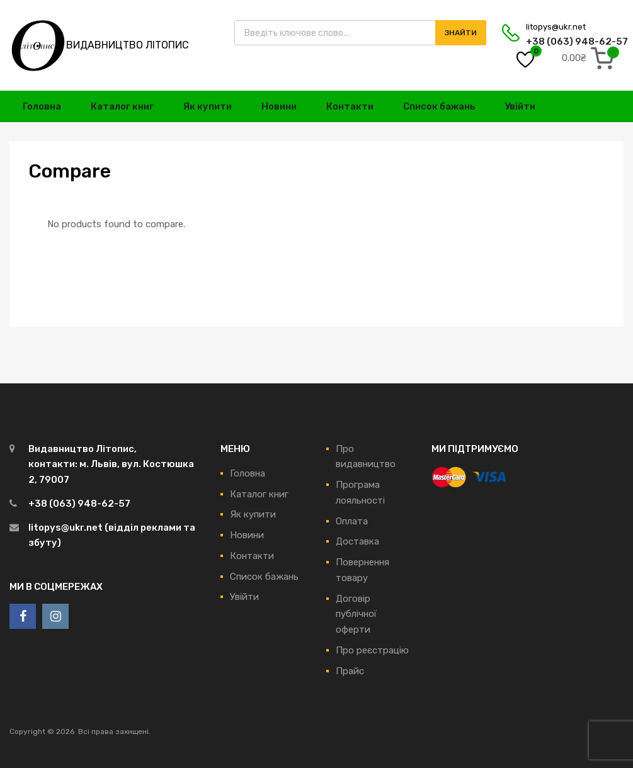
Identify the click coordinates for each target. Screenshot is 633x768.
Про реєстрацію (372, 650)
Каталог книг (122, 106)
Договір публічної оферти (356, 614)
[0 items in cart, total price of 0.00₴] (590, 58)
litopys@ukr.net (556, 26)
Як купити (207, 106)
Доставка (357, 541)
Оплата (352, 521)
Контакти (350, 106)
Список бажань (439, 106)
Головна (42, 106)
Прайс (350, 671)
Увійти (520, 106)
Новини (279, 106)
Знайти (461, 32)
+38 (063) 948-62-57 (557, 41)
